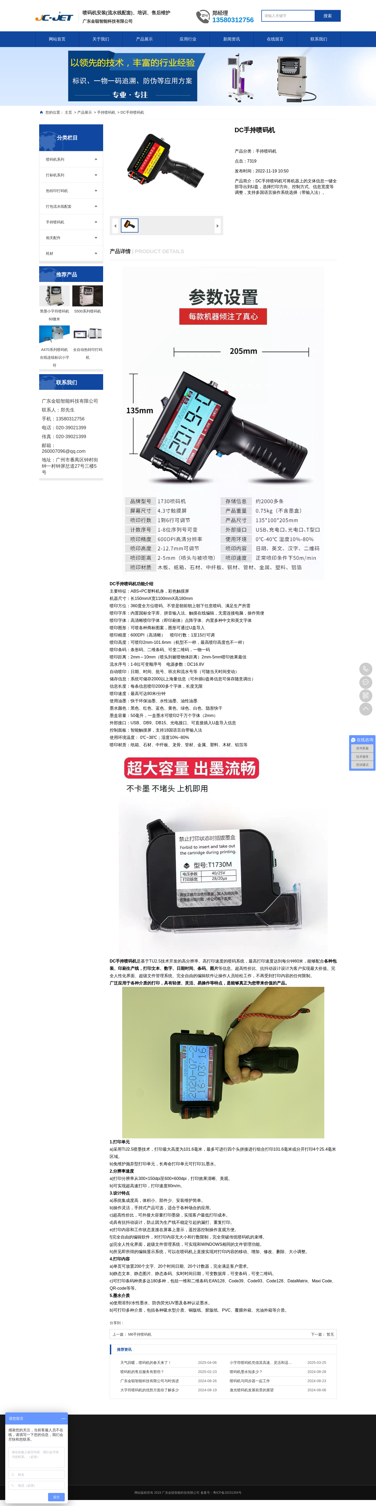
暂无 (330, 1334)
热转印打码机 (57, 191)
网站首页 (57, 39)
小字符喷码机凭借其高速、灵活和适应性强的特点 (262, 1362)
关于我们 (100, 39)
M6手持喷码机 (139, 1334)
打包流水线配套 (59, 206)
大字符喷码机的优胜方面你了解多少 (149, 1390)
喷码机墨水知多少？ (246, 1372)
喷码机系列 (55, 159)
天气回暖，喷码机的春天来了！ (146, 1362)
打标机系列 (55, 175)
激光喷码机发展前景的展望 (252, 1390)
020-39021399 (365, 669)
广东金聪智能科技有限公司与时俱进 (149, 1381)
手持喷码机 (106, 112)
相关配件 (53, 238)
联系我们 (318, 39)
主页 (68, 112)
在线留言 (275, 39)
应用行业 (188, 39)
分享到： (117, 1323)
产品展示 (144, 39)
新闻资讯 (231, 39)
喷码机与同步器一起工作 (250, 1381)
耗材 (49, 253)
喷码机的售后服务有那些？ (142, 1372)
